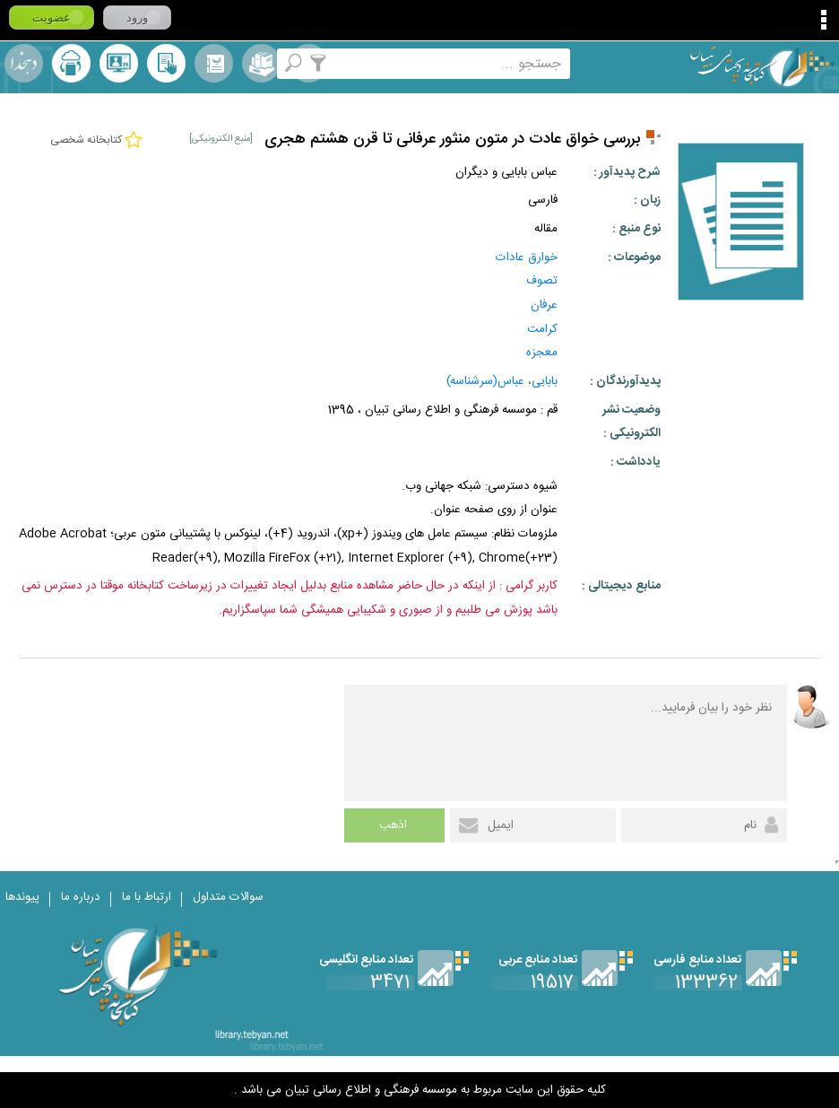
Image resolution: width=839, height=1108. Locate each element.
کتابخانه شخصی (166, 63)
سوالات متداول (228, 897)
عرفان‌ (544, 305)
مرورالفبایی (214, 63)
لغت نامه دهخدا (23, 63)
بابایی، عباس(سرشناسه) (502, 381)
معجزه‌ (542, 352)
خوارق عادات (527, 257)
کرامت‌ (542, 329)
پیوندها (22, 897)
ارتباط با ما (146, 897)
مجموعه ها (261, 63)
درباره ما (80, 897)
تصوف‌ (542, 281)
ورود (137, 17)
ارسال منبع (71, 63)
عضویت (51, 17)
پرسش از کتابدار (118, 63)
